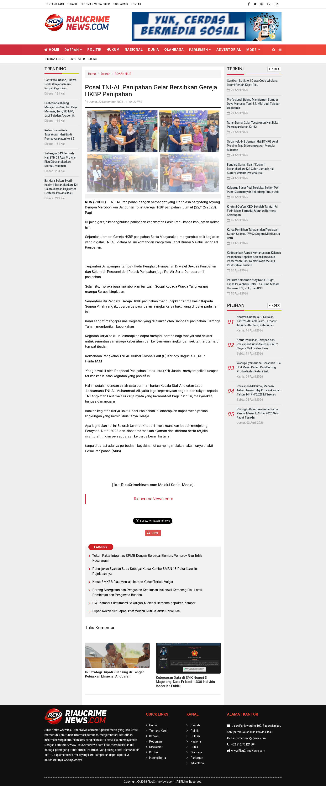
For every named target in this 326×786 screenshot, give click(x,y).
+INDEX (274, 69)
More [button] (251, 49)
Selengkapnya (73, 760)
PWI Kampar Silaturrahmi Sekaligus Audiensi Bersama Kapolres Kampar (143, 603)
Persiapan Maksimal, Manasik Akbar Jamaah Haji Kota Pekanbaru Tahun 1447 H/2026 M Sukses (259, 390)
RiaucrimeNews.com (153, 499)
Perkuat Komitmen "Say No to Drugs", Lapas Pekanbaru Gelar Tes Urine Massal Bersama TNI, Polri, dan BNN (253, 284)
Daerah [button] (71, 49)
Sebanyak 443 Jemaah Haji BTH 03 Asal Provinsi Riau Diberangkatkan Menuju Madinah (60, 159)
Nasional (134, 49)
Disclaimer (120, 4)
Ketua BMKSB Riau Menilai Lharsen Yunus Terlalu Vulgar (132, 581)
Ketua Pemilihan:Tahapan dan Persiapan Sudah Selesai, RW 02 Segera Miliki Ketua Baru (253, 234)
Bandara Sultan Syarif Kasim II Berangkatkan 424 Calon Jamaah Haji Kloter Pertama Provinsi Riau (61, 187)
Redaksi (72, 4)
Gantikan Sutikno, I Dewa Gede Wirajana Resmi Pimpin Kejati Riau (60, 84)
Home (51, 49)
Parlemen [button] (198, 49)
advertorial (228, 49)
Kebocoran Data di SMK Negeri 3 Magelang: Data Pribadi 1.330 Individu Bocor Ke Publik (185, 682)
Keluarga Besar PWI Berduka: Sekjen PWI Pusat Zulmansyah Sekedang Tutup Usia (253, 190)
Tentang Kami (55, 4)
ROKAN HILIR (123, 74)
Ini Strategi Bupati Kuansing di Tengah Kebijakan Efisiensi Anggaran (114, 674)
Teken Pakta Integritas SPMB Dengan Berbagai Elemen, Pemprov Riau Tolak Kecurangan (147, 558)
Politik (94, 49)
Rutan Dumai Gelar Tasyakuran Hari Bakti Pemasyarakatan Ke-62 (59, 134)
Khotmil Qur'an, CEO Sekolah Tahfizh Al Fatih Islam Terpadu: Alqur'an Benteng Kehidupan (252, 211)
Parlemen (197, 758)
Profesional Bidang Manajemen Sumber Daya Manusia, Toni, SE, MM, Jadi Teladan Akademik (61, 109)
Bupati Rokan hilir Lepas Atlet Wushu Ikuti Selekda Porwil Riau (136, 611)
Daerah (105, 74)
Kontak (136, 4)
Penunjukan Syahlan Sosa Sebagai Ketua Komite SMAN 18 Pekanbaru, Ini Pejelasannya (145, 571)
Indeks (92, 59)
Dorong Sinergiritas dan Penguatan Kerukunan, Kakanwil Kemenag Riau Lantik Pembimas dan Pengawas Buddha (147, 593)
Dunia (153, 49)
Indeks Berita (157, 758)
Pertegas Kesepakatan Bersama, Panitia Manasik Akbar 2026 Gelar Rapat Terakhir (258, 413)
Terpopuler (76, 59)
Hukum (113, 49)
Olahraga (174, 49)
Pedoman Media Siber (95, 4)
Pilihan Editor (55, 59)
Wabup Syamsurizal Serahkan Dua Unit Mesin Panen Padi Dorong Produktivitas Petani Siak (259, 367)
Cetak (152, 533)
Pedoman (155, 741)
